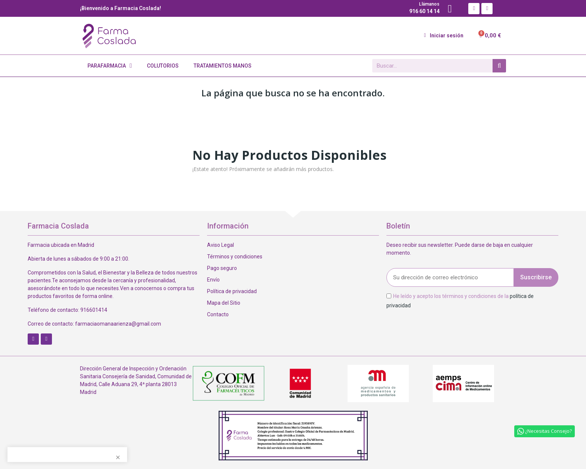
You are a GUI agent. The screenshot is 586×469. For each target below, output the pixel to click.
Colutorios (163, 66)
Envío (213, 280)
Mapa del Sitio (223, 303)
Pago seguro (222, 268)
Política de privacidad (232, 291)
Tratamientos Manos (223, 66)
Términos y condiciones (234, 257)
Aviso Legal (220, 245)
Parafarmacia (109, 65)
